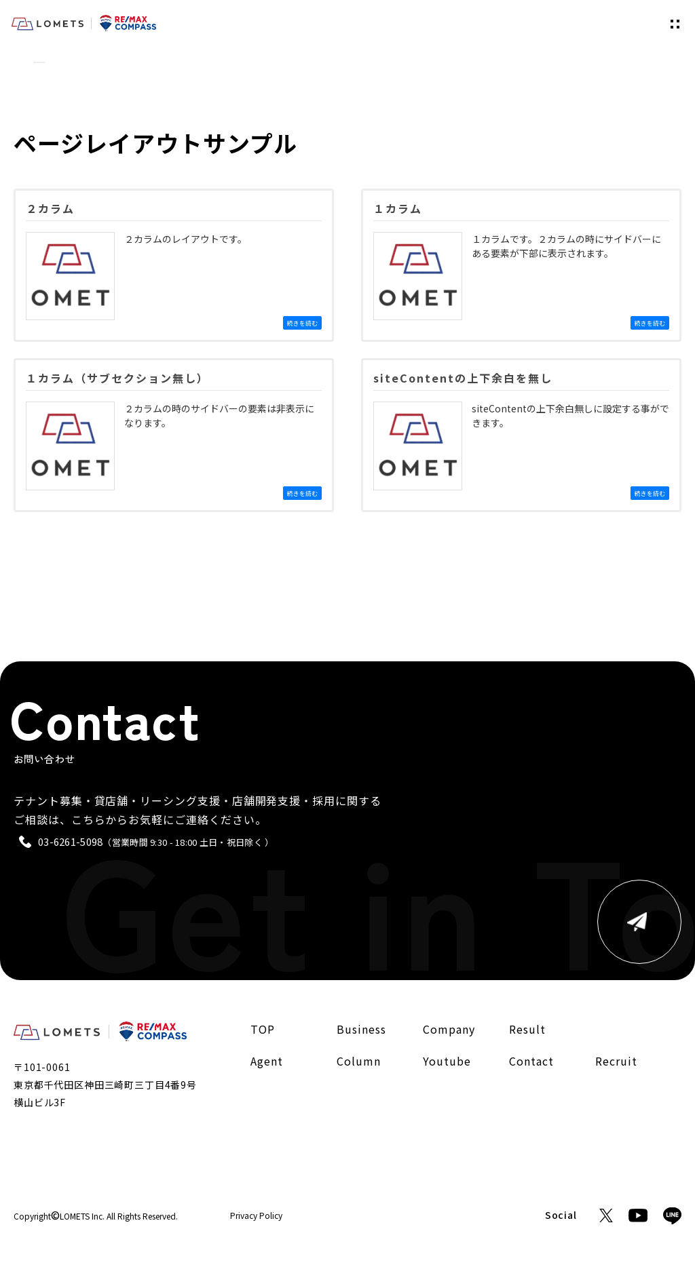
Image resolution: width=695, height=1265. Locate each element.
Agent (266, 1061)
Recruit (616, 1061)
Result (527, 1029)
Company (449, 1029)
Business (361, 1029)
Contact (531, 1061)
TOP (20, 62)
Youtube (447, 1061)
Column (359, 1061)
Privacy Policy (256, 1215)
